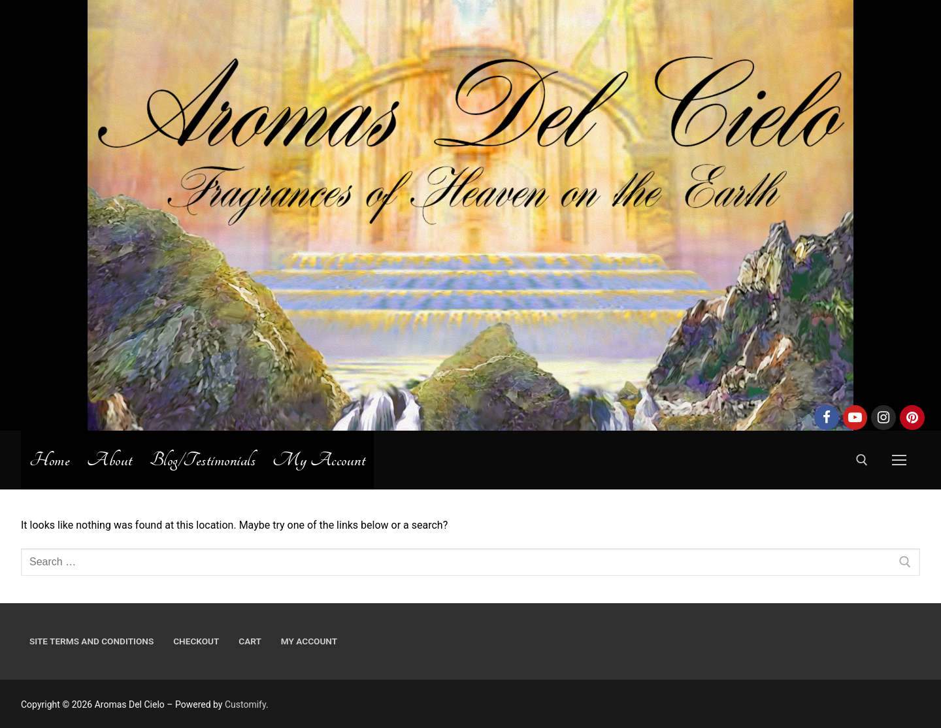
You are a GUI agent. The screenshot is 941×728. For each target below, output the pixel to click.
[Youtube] (855, 417)
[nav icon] (899, 460)
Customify (245, 704)
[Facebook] (826, 417)
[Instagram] (883, 417)
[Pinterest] (912, 417)
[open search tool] (862, 460)
